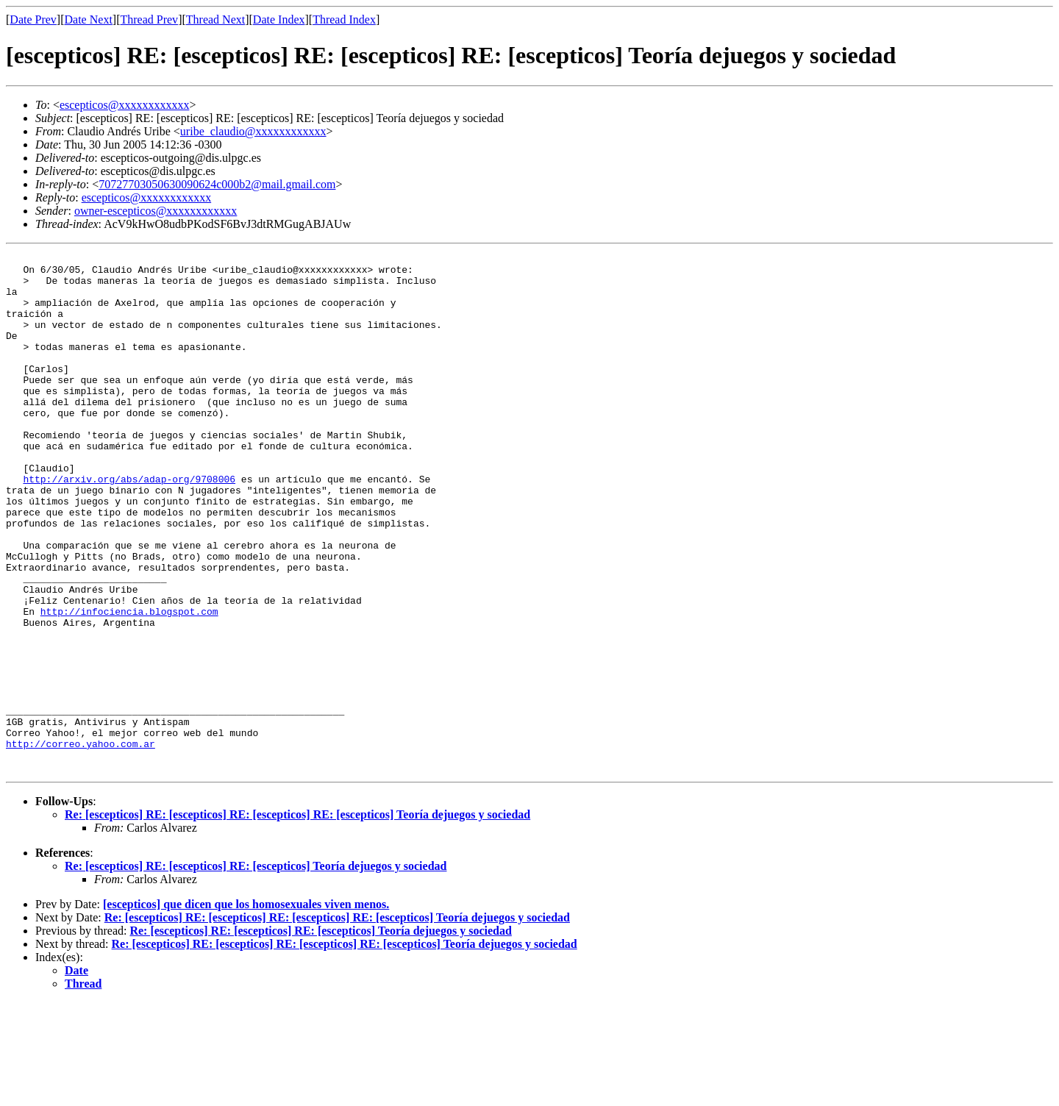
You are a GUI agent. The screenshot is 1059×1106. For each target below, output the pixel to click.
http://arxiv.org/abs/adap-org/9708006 (129, 525)
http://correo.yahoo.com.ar (80, 842)
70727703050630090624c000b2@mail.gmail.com (217, 184)
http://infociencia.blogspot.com (129, 684)
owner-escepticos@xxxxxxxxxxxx (155, 210)
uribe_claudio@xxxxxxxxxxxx (253, 131)
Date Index (279, 19)
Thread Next (215, 19)
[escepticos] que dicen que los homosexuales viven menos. (246, 1008)
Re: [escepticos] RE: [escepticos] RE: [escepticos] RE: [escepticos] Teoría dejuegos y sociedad (297, 918)
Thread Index (344, 19)
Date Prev (33, 19)
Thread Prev (149, 19)
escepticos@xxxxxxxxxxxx (124, 105)
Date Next (89, 19)
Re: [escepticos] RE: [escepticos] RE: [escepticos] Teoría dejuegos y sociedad (255, 969)
